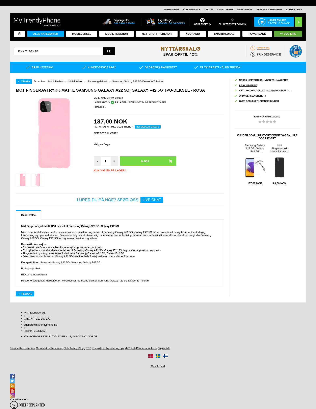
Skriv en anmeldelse (267, 116)
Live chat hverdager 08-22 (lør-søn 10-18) (262, 90)
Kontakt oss (294, 9)
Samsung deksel (87, 280)
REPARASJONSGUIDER (269, 9)
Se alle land (158, 366)
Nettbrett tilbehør (157, 33)
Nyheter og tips (115, 348)
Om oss (209, 9)
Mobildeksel (81, 33)
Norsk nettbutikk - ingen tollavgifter (261, 80)
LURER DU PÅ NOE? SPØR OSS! (120, 200)
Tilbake (25, 81)
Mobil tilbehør (116, 33)
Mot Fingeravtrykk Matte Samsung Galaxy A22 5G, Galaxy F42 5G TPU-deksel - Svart (279, 148)
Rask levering (245, 85)
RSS (88, 348)
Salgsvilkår (164, 348)
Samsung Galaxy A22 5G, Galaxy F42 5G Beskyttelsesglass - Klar (255, 148)
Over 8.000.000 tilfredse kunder (256, 101)
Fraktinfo (100, 107)
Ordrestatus (43, 348)
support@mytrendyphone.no (40, 324)
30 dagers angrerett (250, 96)
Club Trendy (225, 9)
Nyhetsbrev (245, 9)
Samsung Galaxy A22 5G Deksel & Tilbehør (123, 280)
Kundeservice (192, 9)
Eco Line (288, 33)
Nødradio (193, 33)
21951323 (40, 330)
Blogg (81, 348)
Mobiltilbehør (53, 280)
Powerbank (257, 33)
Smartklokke (224, 33)
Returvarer (171, 9)
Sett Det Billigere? (106, 133)
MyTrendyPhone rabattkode (141, 348)
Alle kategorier (45, 33)
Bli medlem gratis (147, 127)
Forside (14, 348)
